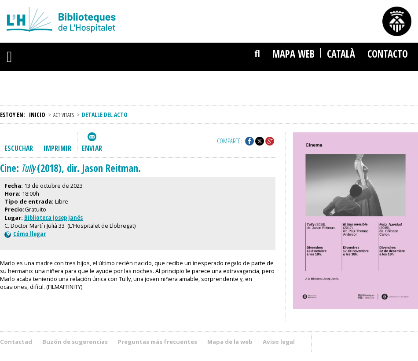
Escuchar (18, 148)
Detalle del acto (105, 114)
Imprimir (57, 148)
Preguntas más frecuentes (157, 342)
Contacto (387, 54)
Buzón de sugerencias (75, 342)
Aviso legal (279, 342)
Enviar (92, 148)
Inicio (37, 114)
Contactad (16, 342)
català (341, 54)
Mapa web (293, 54)
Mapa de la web (230, 342)
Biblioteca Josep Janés (53, 217)
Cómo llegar (25, 234)
